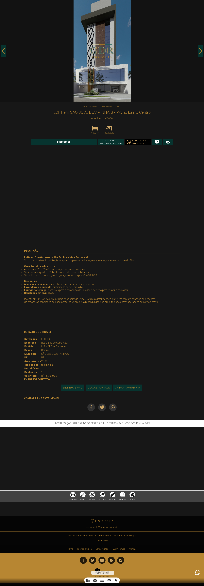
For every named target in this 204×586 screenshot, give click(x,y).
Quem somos (119, 549)
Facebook (91, 407)
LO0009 (118, 106)
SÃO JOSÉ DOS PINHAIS (102, 106)
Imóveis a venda (84, 549)
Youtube (102, 560)
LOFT (112, 106)
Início (85, 106)
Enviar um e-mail (72, 387)
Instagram (120, 560)
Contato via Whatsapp (134, 142)
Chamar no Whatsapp (127, 387)
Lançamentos (102, 549)
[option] (102, 51)
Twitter (102, 407)
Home (70, 549)
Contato (133, 549)
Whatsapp (113, 407)
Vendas (91, 106)
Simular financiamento (107, 142)
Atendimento (197, 573)
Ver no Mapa (130, 536)
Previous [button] (3, 51)
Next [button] (200, 51)
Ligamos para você (99, 387)
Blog (111, 560)
